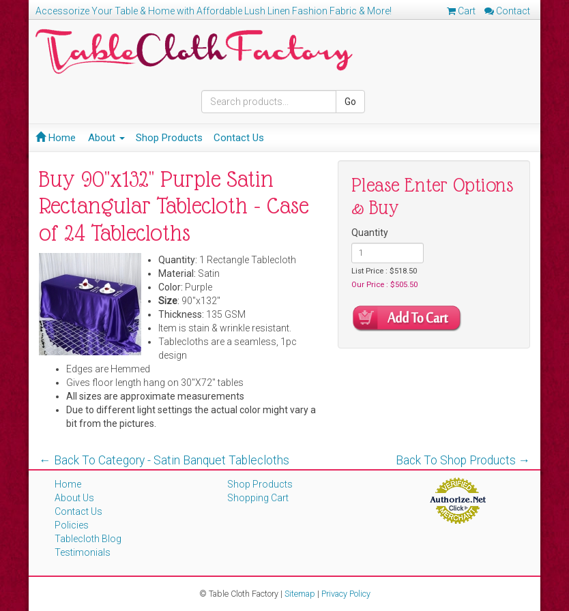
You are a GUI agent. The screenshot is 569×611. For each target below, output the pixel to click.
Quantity (369, 232)
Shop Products (169, 138)
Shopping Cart (258, 497)
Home (55, 138)
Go (350, 101)
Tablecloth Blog (88, 538)
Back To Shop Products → (463, 460)
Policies (72, 525)
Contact (507, 10)
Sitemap (299, 593)
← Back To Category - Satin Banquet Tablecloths (164, 460)
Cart (461, 10)
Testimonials (83, 552)
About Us (74, 497)
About (106, 138)
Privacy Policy (345, 593)
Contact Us (239, 138)
